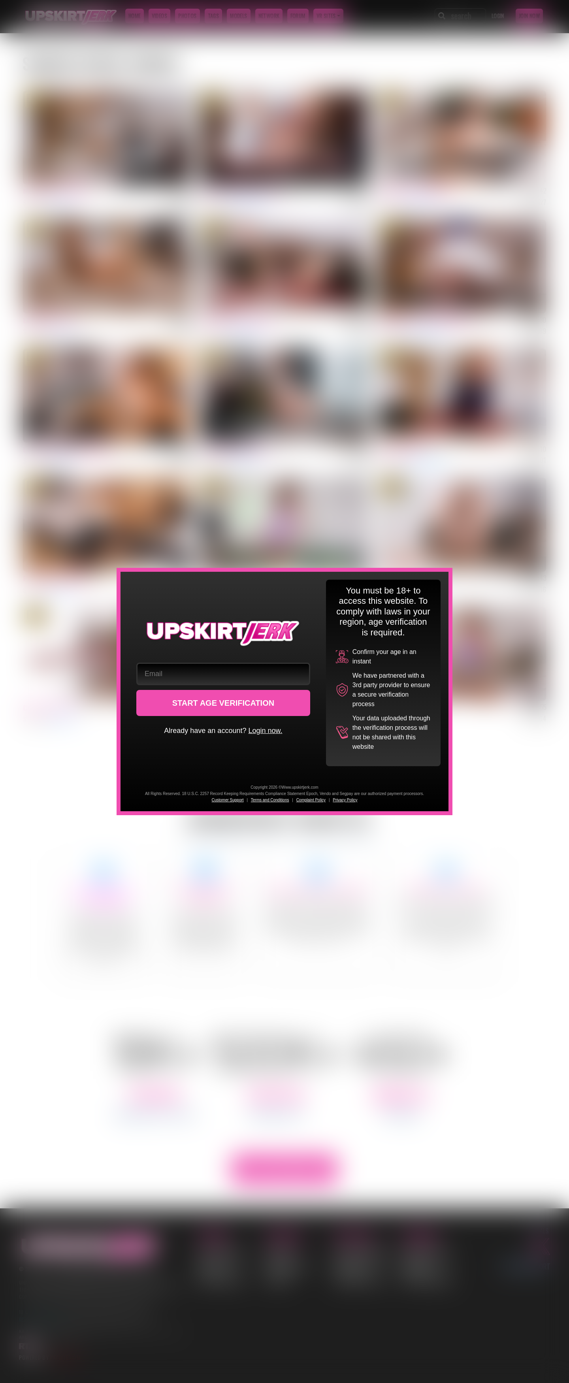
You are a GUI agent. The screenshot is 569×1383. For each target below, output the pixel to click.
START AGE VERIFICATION (223, 703)
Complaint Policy (311, 800)
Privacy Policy (345, 800)
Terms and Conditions (270, 800)
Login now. (265, 731)
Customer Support (227, 800)
